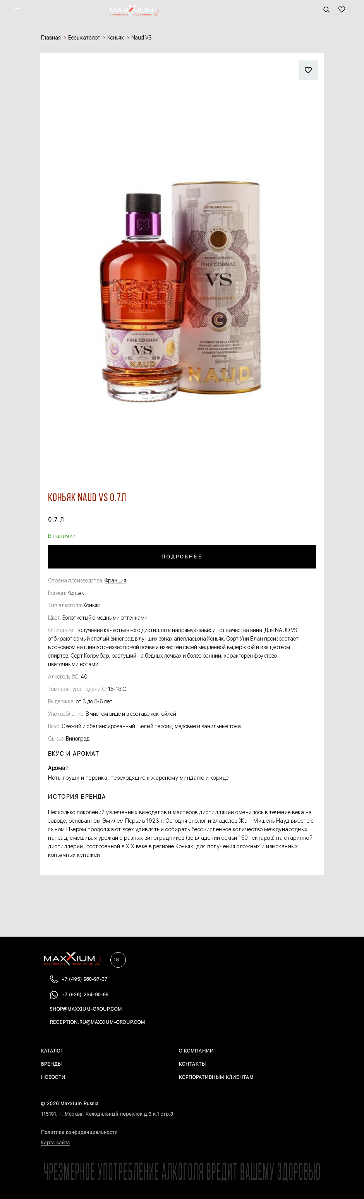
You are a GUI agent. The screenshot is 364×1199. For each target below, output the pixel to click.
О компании (196, 1051)
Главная (51, 37)
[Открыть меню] (17, 10)
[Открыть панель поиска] (326, 10)
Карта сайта (55, 1143)
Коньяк (115, 37)
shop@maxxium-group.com (86, 1009)
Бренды (51, 1064)
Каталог (52, 1051)
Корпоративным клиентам (216, 1077)
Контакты (192, 1064)
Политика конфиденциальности (79, 1132)
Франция (115, 580)
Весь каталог (84, 37)
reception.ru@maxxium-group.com (97, 1022)
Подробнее (182, 557)
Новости (53, 1077)
